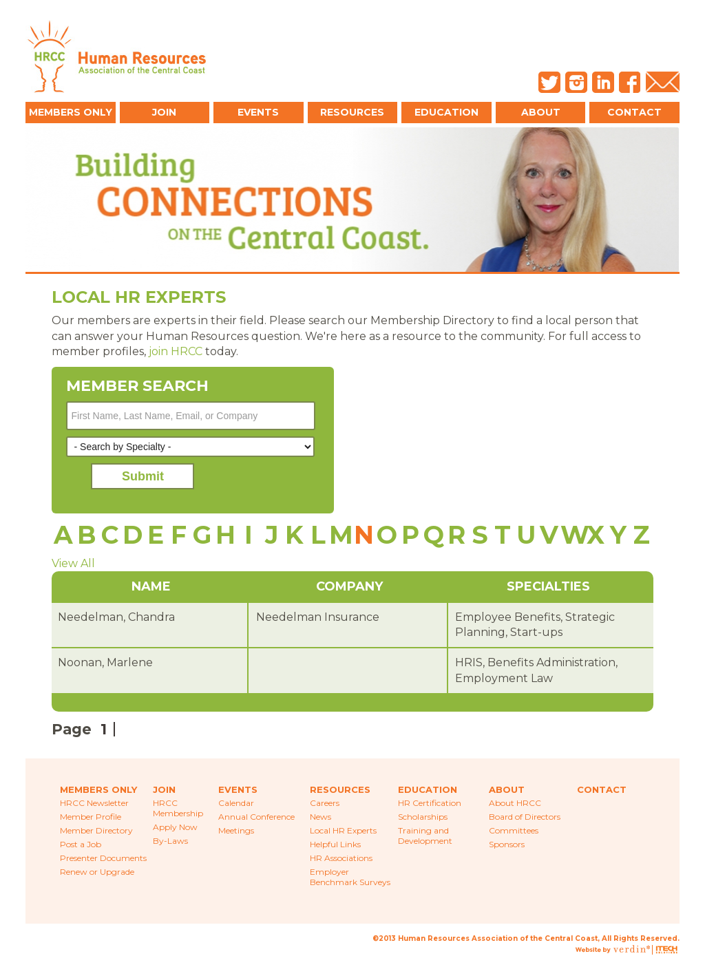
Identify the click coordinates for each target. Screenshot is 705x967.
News (320, 816)
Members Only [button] (70, 112)
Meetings (236, 830)
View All (73, 563)
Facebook (630, 82)
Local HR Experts (343, 830)
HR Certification (429, 803)
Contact (634, 112)
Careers (324, 803)
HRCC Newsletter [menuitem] (94, 803)
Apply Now (175, 827)
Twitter (549, 82)
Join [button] (164, 112)
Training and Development (425, 835)
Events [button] (258, 112)
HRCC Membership (178, 808)
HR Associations (341, 858)
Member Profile (90, 816)
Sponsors (507, 844)
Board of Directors (524, 816)
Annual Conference (256, 816)
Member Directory (96, 830)
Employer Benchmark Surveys (350, 877)
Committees (513, 830)
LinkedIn (603, 82)
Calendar (236, 803)
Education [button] (446, 112)
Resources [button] (352, 112)
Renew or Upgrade (97, 872)
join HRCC (175, 351)
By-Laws (170, 841)
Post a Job (80, 844)
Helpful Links (335, 844)
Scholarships (423, 816)
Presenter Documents (103, 858)
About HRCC (515, 803)
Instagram (576, 82)
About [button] (540, 112)
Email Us (663, 82)
